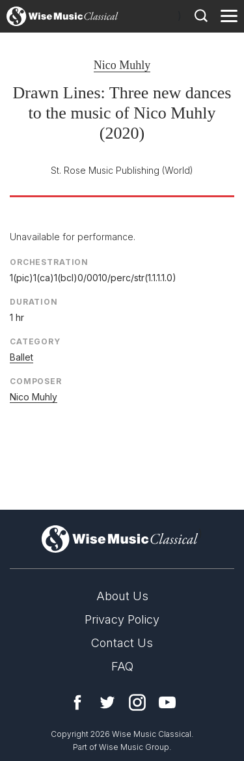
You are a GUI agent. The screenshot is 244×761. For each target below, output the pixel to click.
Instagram (137, 702)
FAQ (122, 666)
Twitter (107, 702)
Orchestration (49, 262)
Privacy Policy (122, 619)
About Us (122, 596)
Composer (36, 381)
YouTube (167, 702)
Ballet (21, 357)
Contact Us (122, 643)
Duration (34, 302)
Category (35, 341)
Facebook (77, 702)
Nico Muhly (122, 65)
